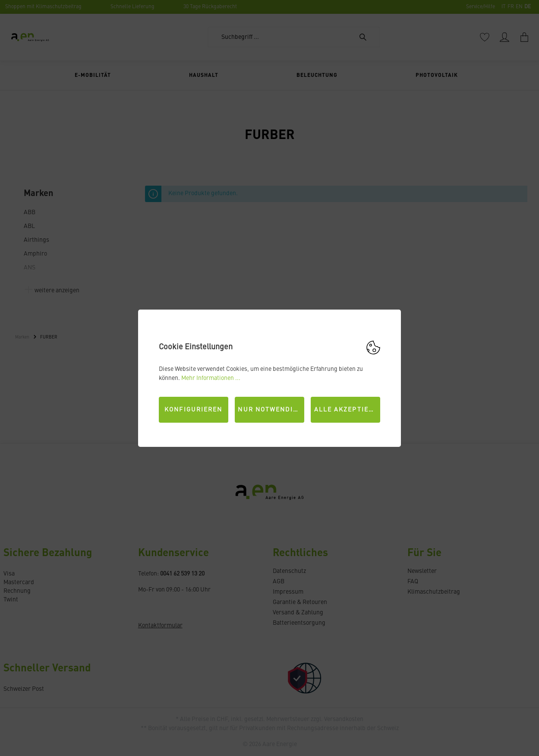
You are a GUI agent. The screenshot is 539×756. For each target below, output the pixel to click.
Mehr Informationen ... (210, 378)
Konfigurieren (193, 410)
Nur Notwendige (270, 410)
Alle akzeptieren (347, 410)
